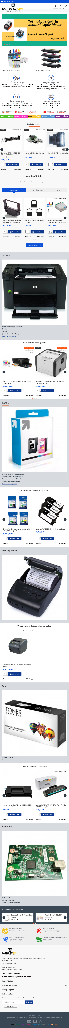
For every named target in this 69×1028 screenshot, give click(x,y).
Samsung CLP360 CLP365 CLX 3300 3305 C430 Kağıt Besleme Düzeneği (11, 155)
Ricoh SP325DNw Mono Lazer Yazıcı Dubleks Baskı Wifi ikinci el (50, 382)
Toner (5, 686)
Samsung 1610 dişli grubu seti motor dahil (34, 154)
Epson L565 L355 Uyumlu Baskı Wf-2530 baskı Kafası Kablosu (22, 915)
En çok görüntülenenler (12, 909)
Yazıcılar (6, 255)
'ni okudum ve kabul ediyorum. (18, 1007)
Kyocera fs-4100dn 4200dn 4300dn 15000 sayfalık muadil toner (17, 806)
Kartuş (5, 403)
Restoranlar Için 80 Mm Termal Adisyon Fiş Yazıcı (17, 665)
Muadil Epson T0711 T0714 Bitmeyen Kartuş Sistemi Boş (55, 915)
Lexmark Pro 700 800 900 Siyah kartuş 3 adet (50, 529)
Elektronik (7, 826)
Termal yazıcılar (10, 550)
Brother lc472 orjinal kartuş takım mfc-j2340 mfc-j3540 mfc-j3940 (17, 530)
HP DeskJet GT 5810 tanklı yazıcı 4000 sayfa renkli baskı (17, 382)
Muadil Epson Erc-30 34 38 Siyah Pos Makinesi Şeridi (12, 221)
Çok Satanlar (14, 190)
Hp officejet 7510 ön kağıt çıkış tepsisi (58, 154)
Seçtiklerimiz (38, 190)
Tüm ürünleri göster (33, 245)
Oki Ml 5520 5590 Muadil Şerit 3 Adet (35, 221)
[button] (2, 150)
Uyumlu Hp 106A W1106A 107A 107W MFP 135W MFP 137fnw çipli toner (51, 806)
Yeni (58, 190)
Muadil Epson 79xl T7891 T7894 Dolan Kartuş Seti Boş (57, 221)
